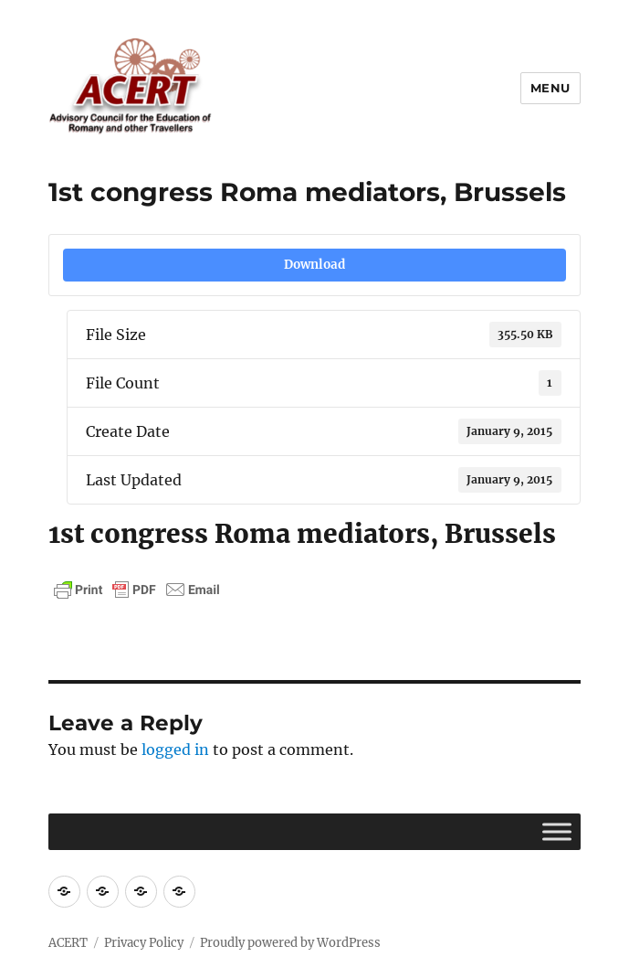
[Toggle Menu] (556, 831)
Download (314, 264)
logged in (175, 749)
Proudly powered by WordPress (290, 943)
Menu (550, 87)
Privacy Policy (143, 943)
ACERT (68, 943)
